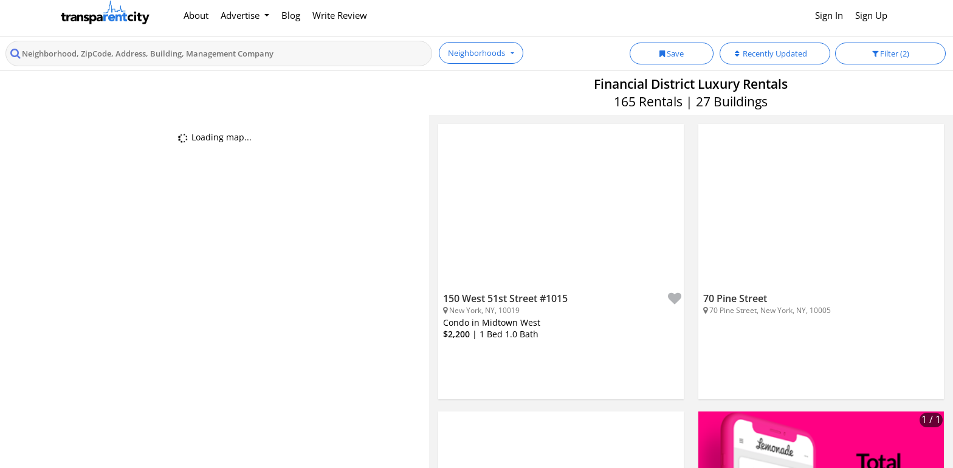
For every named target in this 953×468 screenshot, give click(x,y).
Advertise (241, 15)
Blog (290, 15)
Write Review (339, 15)
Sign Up (871, 15)
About (196, 15)
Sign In (829, 15)
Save (671, 53)
